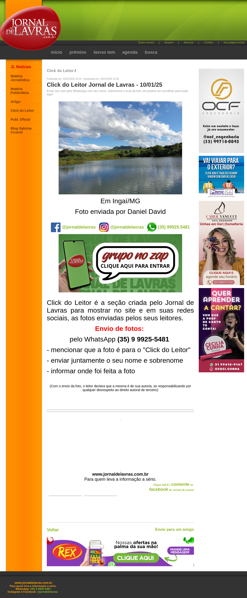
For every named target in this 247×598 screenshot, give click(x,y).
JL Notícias (21, 67)
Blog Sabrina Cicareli (21, 130)
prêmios (77, 52)
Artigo (16, 102)
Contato (208, 42)
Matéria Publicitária (20, 91)
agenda (129, 52)
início (56, 52)
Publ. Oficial (20, 119)
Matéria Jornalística (20, 78)
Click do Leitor (22, 110)
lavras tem (104, 52)
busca (151, 52)
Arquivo (169, 42)
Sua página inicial (234, 42)
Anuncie (188, 42)
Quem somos (146, 42)
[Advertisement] (149, 21)
